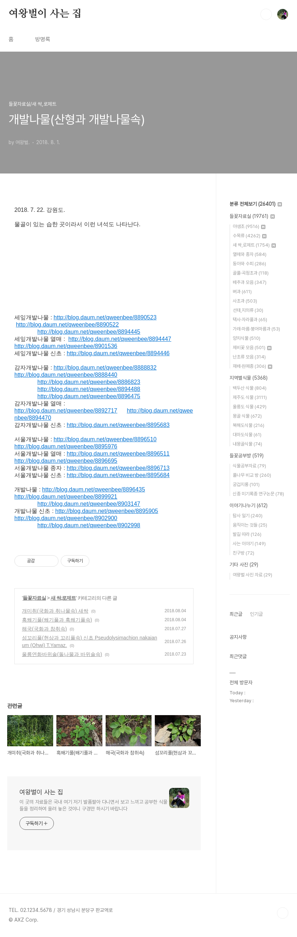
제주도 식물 (250, 397)
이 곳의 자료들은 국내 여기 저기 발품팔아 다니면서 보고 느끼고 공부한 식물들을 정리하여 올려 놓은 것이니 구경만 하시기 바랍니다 (93, 805)
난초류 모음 (249, 357)
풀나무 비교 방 (252, 475)
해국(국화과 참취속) (44, 629)
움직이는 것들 (250, 525)
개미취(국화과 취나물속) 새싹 (55, 611)
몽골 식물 (247, 416)
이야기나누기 (248, 505)
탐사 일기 (248, 515)
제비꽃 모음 (252, 347)
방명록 (42, 39)
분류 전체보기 (255, 204)
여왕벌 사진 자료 (252, 574)
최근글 (235, 614)
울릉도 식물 (249, 406)
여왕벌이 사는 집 (45, 14)
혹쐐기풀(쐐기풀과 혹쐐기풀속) (57, 620)
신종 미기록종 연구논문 (258, 493)
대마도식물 (247, 434)
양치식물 (246, 338)
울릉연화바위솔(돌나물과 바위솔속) (62, 654)
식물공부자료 (249, 465)
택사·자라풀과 (250, 319)
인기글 (256, 614)
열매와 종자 (249, 254)
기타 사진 (243, 564)
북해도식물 (248, 425)
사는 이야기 (249, 543)
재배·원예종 (252, 366)
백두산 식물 (249, 388)
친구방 (243, 553)
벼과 (242, 291)
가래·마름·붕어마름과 (256, 329)
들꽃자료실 (34, 598)
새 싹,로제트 (63, 598)
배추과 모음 (249, 282)
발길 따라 (247, 534)
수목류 (249, 235)
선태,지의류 (248, 310)
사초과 (245, 301)
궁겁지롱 (246, 484)
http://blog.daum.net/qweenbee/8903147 (88, 504)
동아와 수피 (249, 263)
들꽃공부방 (246, 455)
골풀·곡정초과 (251, 273)
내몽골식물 (247, 444)
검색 (266, 14)
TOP (282, 913)
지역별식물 (248, 378)
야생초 (249, 226)
